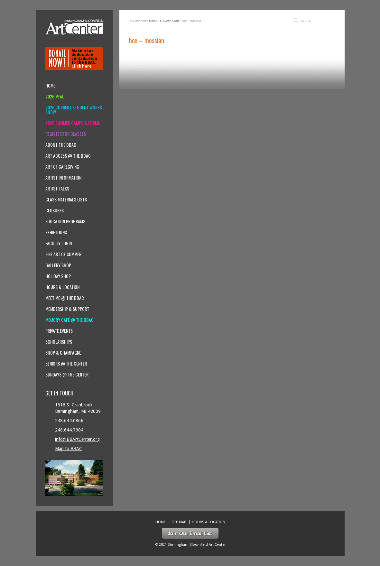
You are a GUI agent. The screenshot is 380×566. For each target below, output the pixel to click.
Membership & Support (67, 309)
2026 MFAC (55, 96)
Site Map (178, 522)
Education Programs (65, 221)
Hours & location (62, 287)
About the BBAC (60, 145)
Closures (54, 210)
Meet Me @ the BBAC (64, 298)
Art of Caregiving (62, 166)
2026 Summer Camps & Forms (72, 123)
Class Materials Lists (66, 199)
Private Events (59, 331)
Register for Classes (65, 134)
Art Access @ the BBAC (68, 155)
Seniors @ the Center (66, 363)
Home (153, 21)
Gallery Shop (169, 21)
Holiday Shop (58, 276)
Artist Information (63, 177)
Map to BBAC (68, 448)
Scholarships (58, 341)
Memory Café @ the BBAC (69, 320)
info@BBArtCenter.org (77, 439)
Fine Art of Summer (63, 254)
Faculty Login (58, 243)
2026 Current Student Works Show (73, 109)
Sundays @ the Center (66, 374)
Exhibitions (56, 232)
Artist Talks (57, 188)
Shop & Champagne (63, 352)
